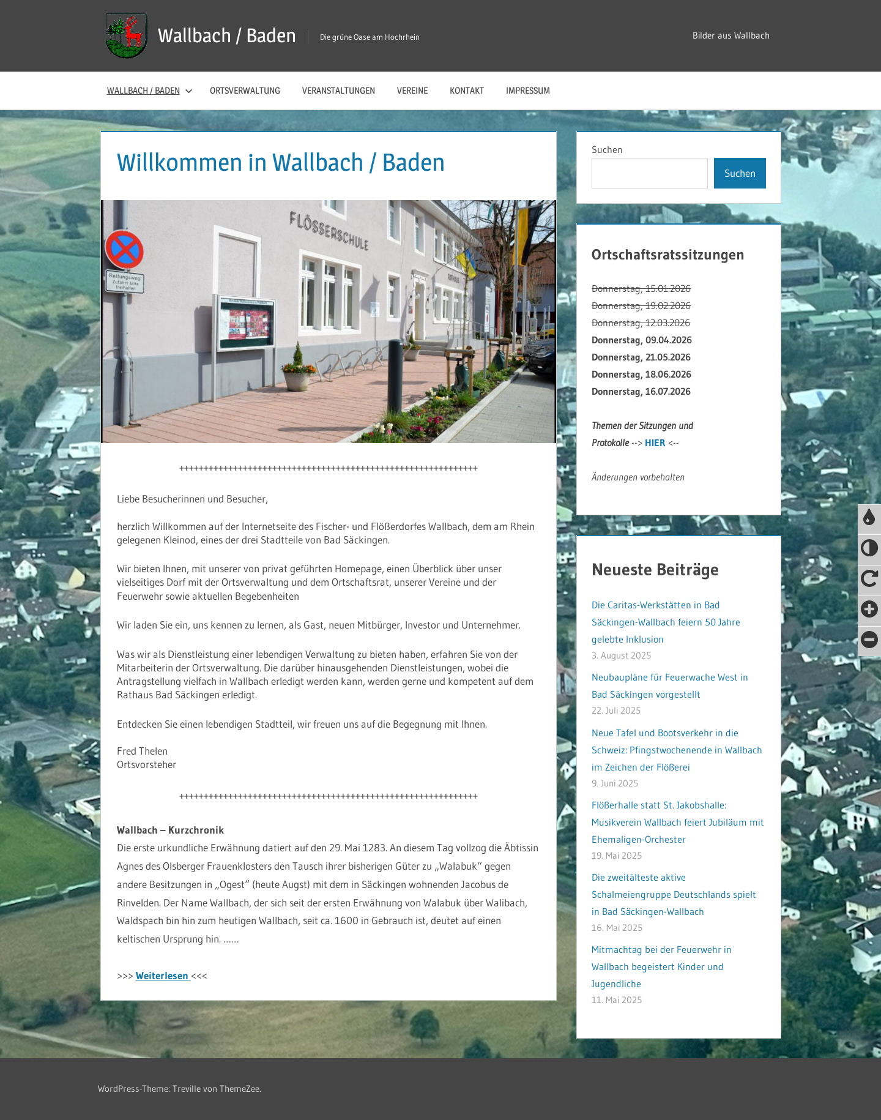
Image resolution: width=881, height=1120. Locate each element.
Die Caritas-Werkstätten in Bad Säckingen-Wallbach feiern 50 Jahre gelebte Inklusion (666, 622)
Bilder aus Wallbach (731, 35)
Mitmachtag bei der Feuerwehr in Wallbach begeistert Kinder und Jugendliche (662, 966)
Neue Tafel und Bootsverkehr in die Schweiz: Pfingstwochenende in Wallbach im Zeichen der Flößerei (677, 749)
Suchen (607, 149)
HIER (655, 442)
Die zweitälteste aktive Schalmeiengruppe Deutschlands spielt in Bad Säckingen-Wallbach (674, 894)
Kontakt (467, 90)
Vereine (412, 90)
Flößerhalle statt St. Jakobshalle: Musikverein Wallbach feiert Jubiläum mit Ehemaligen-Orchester (678, 822)
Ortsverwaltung (245, 90)
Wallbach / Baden (227, 35)
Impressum (528, 90)
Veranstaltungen (338, 90)
